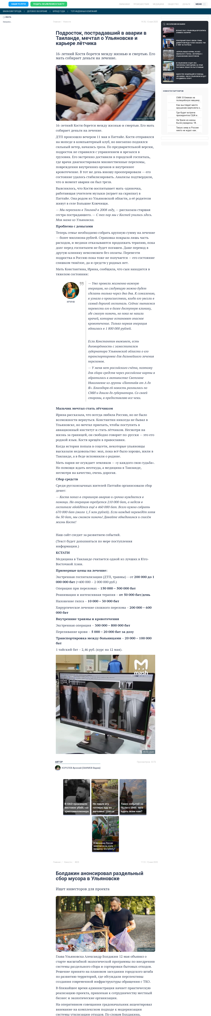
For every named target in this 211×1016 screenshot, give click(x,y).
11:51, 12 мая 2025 (149, 862)
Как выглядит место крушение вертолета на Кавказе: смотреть (188, 106)
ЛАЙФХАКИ (124, 4)
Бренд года (60, 11)
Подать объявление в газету (48, 4)
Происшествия (141, 4)
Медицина (158, 4)
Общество (173, 4)
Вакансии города (12, 11)
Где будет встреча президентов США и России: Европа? (186, 114)
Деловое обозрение (37, 11)
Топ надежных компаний (85, 11)
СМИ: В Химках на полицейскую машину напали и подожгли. (188, 99)
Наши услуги (18, 4)
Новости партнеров (173, 91)
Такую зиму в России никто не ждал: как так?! (187, 129)
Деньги (186, 4)
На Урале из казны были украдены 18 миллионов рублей (186, 121)
